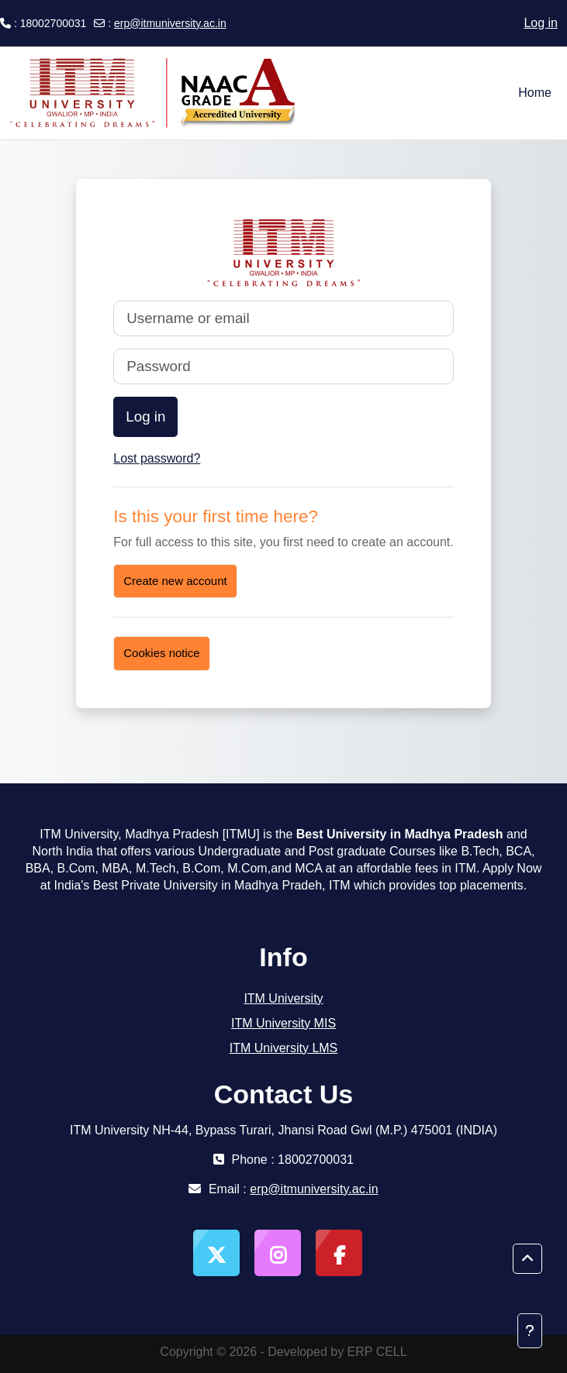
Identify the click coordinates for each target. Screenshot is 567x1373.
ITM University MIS (283, 1023)
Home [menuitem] (534, 92)
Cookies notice (161, 652)
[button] (527, 1259)
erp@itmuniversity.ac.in (170, 23)
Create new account (174, 580)
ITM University (283, 998)
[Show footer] (529, 1330)
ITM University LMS (284, 1048)
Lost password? (156, 458)
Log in (541, 22)
